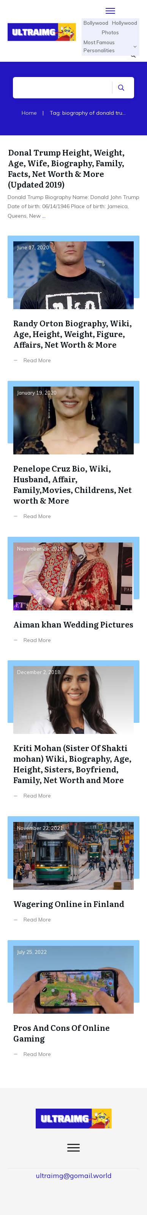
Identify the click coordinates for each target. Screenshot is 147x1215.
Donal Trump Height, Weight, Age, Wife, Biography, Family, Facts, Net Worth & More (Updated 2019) (66, 168)
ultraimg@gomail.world (74, 1175)
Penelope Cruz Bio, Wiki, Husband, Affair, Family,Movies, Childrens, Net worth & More (73, 456)
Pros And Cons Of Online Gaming (73, 1004)
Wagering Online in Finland (73, 875)
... (44, 215)
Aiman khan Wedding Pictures (73, 596)
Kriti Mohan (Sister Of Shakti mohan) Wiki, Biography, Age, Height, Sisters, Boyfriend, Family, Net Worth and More (73, 735)
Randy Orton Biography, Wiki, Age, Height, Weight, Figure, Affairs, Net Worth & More (73, 305)
